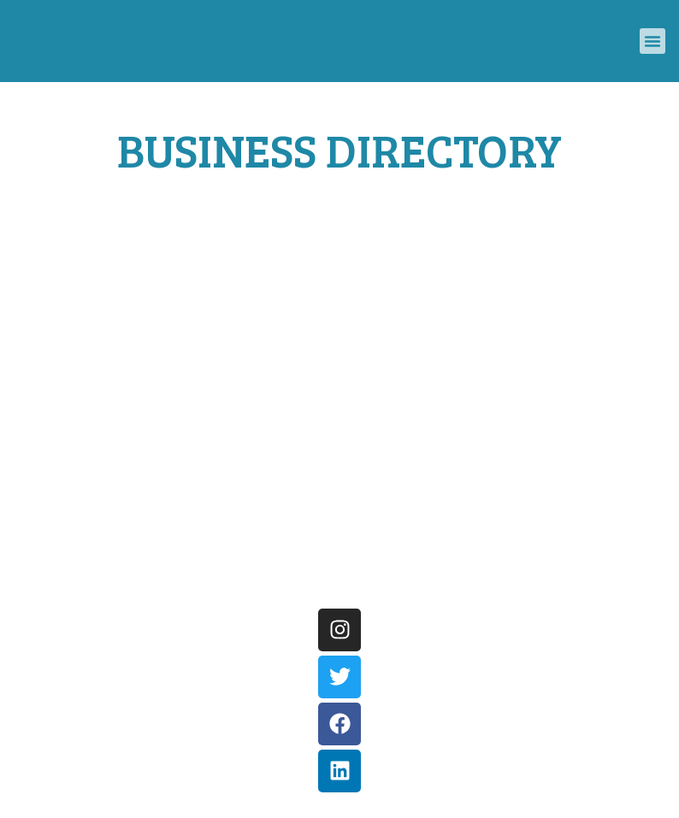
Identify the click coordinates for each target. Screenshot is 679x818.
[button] (652, 41)
